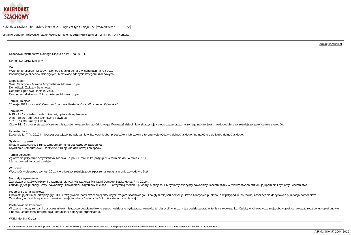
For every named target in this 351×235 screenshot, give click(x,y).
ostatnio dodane (13, 34)
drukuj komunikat (330, 44)
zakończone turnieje (54, 34)
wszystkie (32, 34)
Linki (102, 34)
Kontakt (123, 34)
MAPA (112, 34)
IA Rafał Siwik (323, 231)
